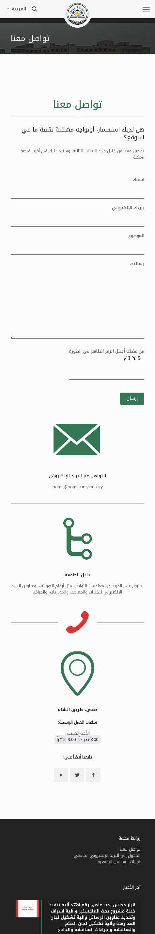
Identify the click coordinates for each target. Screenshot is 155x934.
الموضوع (77, 243)
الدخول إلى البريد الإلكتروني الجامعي (107, 920)
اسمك (77, 187)
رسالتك (77, 299)
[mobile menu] (146, 9)
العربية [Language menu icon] (16, 9)
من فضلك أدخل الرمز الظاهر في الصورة (77, 367)
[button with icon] (93, 840)
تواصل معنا (130, 914)
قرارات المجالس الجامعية (119, 926)
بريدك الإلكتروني (77, 215)
